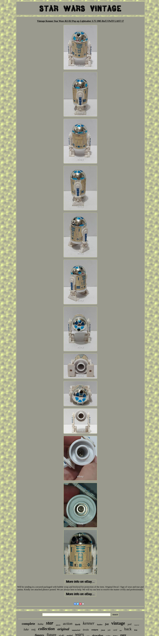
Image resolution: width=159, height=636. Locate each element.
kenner (88, 623)
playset (58, 625)
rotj (33, 629)
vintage (118, 623)
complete (28, 624)
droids (86, 629)
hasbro (99, 625)
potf (129, 624)
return (95, 629)
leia (135, 630)
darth (77, 624)
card (115, 630)
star (49, 623)
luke (26, 629)
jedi (109, 630)
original (63, 629)
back (128, 629)
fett (107, 624)
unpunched (76, 630)
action (67, 623)
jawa (103, 630)
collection (46, 628)
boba (40, 624)
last (120, 630)
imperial (136, 625)
